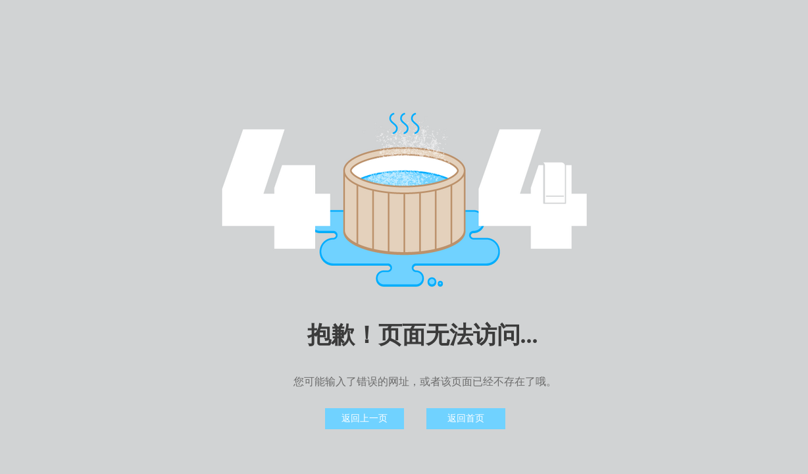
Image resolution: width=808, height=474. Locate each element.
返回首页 (465, 418)
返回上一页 (364, 418)
